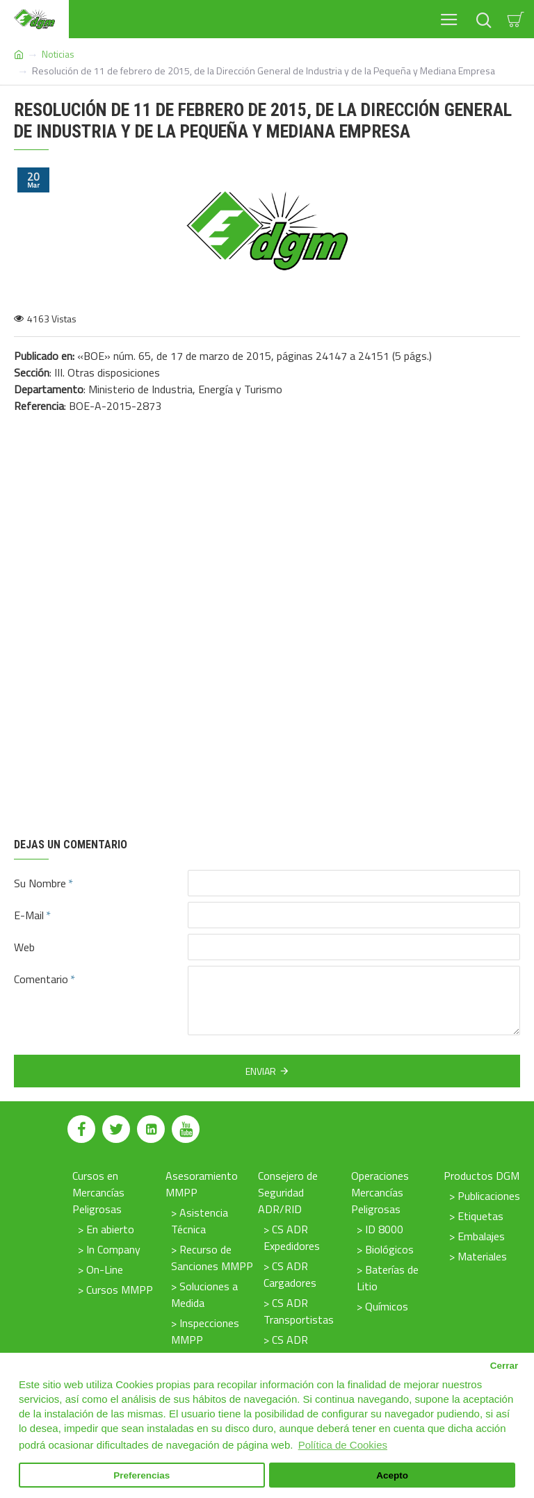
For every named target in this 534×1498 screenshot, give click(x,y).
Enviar (260, 1071)
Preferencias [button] (141, 1475)
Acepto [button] (392, 1475)
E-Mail (29, 915)
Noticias (58, 54)
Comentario (41, 979)
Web (24, 947)
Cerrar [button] (504, 1365)
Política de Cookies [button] (342, 1445)
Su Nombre (40, 883)
